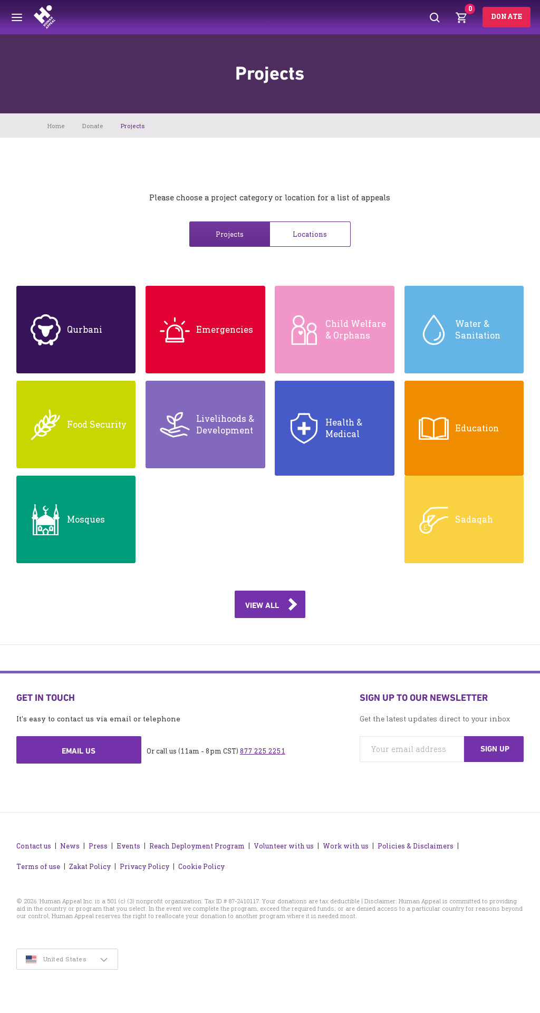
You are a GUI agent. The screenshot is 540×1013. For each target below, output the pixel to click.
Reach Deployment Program (197, 846)
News (70, 846)
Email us (78, 751)
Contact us (33, 846)
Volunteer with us (284, 846)
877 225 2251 (262, 751)
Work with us (346, 846)
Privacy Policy (144, 866)
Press (98, 846)
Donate (506, 16)
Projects (230, 234)
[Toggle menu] (16, 17)
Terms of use (38, 866)
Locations (310, 234)
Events (128, 846)
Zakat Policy (90, 866)
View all (262, 605)
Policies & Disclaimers (416, 846)
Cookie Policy (201, 866)
